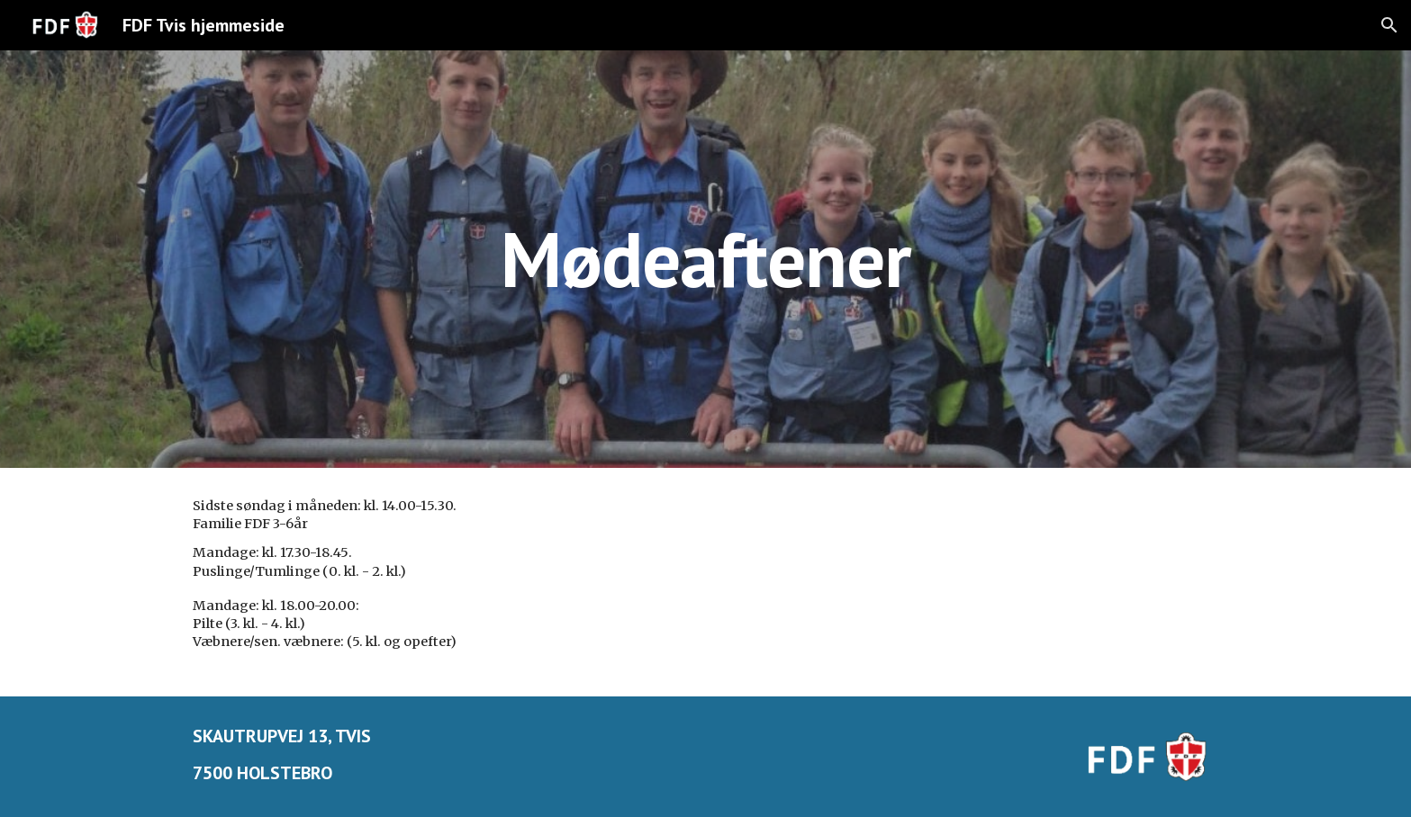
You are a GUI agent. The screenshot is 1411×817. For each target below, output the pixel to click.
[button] (1389, 25)
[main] (706, 258)
